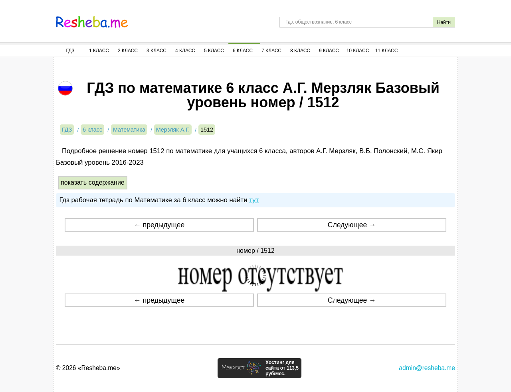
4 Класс (185, 50)
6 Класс (243, 50)
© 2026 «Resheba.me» (88, 367)
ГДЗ (70, 50)
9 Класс (329, 50)
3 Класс (156, 50)
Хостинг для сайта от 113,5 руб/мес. (282, 368)
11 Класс (386, 50)
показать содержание (93, 182)
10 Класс (358, 50)
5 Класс (214, 50)
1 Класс (99, 50)
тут (254, 200)
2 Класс (128, 50)
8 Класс (300, 50)
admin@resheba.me (427, 367)
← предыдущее (159, 225)
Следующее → (352, 225)
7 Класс (271, 50)
